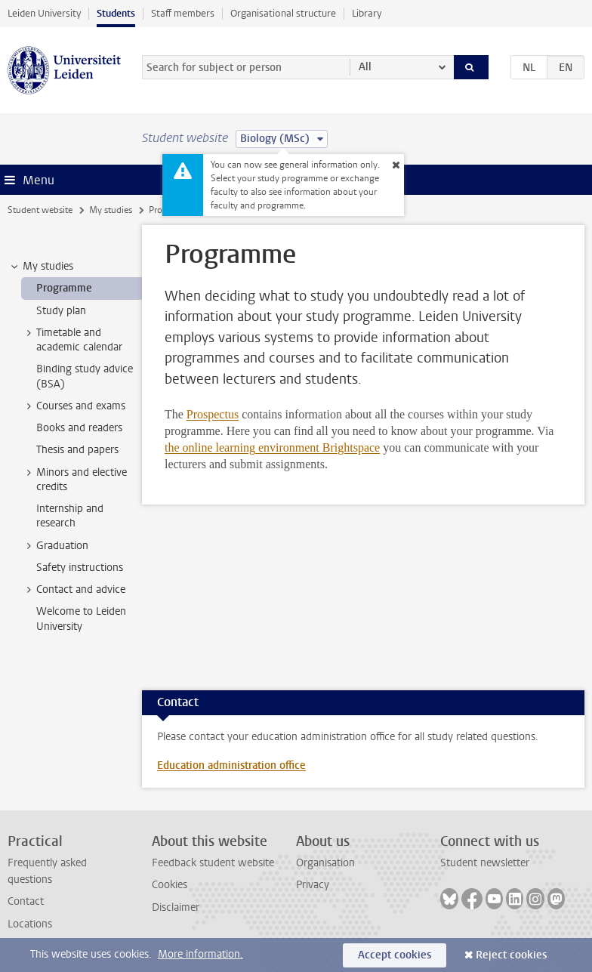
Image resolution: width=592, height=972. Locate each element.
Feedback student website (213, 863)
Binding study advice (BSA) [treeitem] (84, 376)
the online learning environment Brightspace (272, 447)
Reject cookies (511, 955)
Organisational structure (283, 13)
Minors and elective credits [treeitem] (74, 479)
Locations (30, 924)
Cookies (169, 885)
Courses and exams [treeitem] (73, 406)
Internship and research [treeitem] (69, 515)
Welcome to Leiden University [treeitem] (81, 618)
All (365, 67)
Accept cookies (394, 955)
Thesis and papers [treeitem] (77, 450)
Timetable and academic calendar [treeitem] (72, 340)
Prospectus (213, 414)
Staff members (182, 13)
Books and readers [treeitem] (79, 428)
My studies (110, 210)
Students (116, 13)
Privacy (312, 885)
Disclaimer (175, 907)
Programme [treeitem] (64, 288)
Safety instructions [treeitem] (79, 567)
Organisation (325, 863)
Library (366, 13)
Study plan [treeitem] (61, 311)
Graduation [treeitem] (55, 546)
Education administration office (231, 765)
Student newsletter (484, 863)
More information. (200, 954)
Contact (26, 901)
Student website (40, 210)
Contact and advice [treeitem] (73, 589)
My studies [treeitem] (40, 266)
